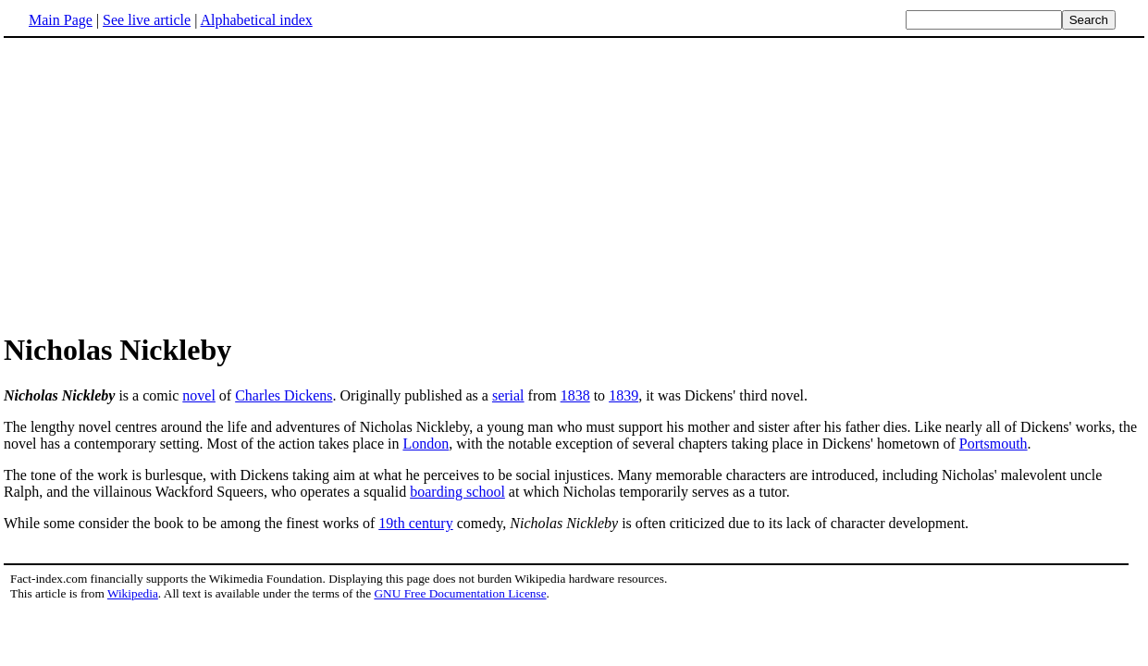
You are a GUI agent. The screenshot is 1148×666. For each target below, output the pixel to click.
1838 (575, 395)
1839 (623, 395)
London (425, 443)
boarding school (457, 492)
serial (508, 395)
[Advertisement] (159, 184)
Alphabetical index (256, 20)
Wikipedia (132, 593)
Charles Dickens (283, 395)
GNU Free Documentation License (460, 593)
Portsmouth (993, 443)
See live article (147, 20)
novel (199, 395)
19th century (415, 523)
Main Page (61, 20)
